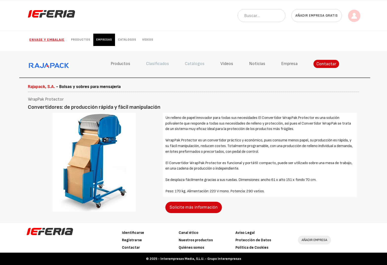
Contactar (326, 63)
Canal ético (188, 232)
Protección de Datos (253, 240)
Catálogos (127, 40)
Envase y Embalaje (46, 40)
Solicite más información (194, 207)
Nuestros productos (196, 240)
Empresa (289, 63)
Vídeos (147, 40)
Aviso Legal (245, 232)
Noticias (257, 63)
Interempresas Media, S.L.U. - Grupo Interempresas (200, 259)
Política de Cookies (251, 247)
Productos (80, 40)
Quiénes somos (191, 247)
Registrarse (132, 240)
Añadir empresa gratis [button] (316, 15)
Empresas (104, 40)
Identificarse (133, 232)
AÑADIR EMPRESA (314, 240)
